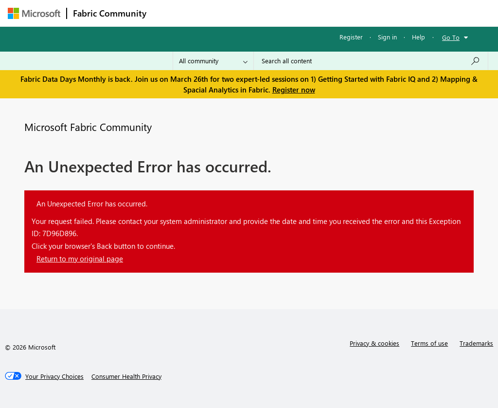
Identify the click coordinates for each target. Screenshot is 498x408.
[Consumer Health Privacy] (126, 376)
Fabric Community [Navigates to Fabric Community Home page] (109, 13)
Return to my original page (79, 258)
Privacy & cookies (374, 343)
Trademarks (476, 343)
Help (418, 37)
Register (351, 37)
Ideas (251, 13)
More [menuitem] (371, 13)
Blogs (338, 13)
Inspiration (211, 13)
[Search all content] (370, 61)
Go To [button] (451, 37)
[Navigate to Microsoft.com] (34, 13)
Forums (168, 13)
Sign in (387, 37)
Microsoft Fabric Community (88, 126)
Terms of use (429, 343)
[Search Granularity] (213, 61)
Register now (293, 89)
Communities (294, 13)
